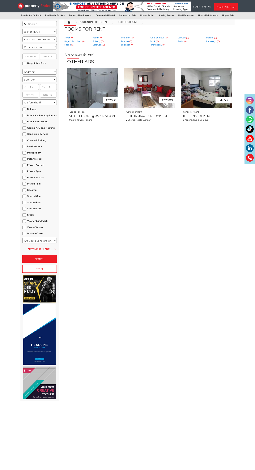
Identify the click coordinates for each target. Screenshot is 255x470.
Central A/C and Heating (41, 127)
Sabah (69, 44)
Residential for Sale (55, 15)
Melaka (211, 37)
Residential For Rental (93, 21)
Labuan (183, 37)
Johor (68, 37)
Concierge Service (37, 134)
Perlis (182, 41)
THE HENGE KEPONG (197, 116)
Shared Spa (34, 208)
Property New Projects (80, 15)
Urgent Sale (228, 15)
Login (197, 6)
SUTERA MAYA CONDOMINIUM (146, 116)
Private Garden (35, 165)
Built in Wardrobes (37, 121)
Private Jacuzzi (35, 177)
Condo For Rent (77, 111)
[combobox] (39, 31)
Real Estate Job (186, 15)
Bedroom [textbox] (30, 71)
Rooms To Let (147, 15)
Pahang (98, 41)
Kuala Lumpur (159, 37)
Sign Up (206, 6)
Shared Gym (34, 196)
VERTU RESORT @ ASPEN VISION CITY (92, 116)
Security (31, 190)
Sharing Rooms (166, 15)
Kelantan (127, 37)
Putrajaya (213, 41)
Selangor (127, 44)
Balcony (31, 109)
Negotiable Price (36, 63)
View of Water (35, 227)
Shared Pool (34, 202)
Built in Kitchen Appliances (42, 115)
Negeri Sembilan (74, 41)
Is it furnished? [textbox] (32, 102)
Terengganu (157, 44)
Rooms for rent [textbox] (33, 47)
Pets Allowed (34, 158)
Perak (154, 41)
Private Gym (34, 171)
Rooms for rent (127, 21)
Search (39, 259)
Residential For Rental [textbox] (37, 39)
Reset (39, 269)
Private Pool (33, 183)
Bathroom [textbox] (30, 79)
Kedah (97, 37)
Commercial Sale (127, 15)
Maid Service (34, 146)
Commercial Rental (105, 15)
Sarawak (99, 44)
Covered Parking (36, 140)
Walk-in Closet (35, 233)
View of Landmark (37, 221)
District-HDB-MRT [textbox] (34, 31)
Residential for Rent (31, 15)
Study (30, 214)
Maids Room (34, 152)
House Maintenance (208, 15)
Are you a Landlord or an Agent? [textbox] (40, 240)
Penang (126, 41)
